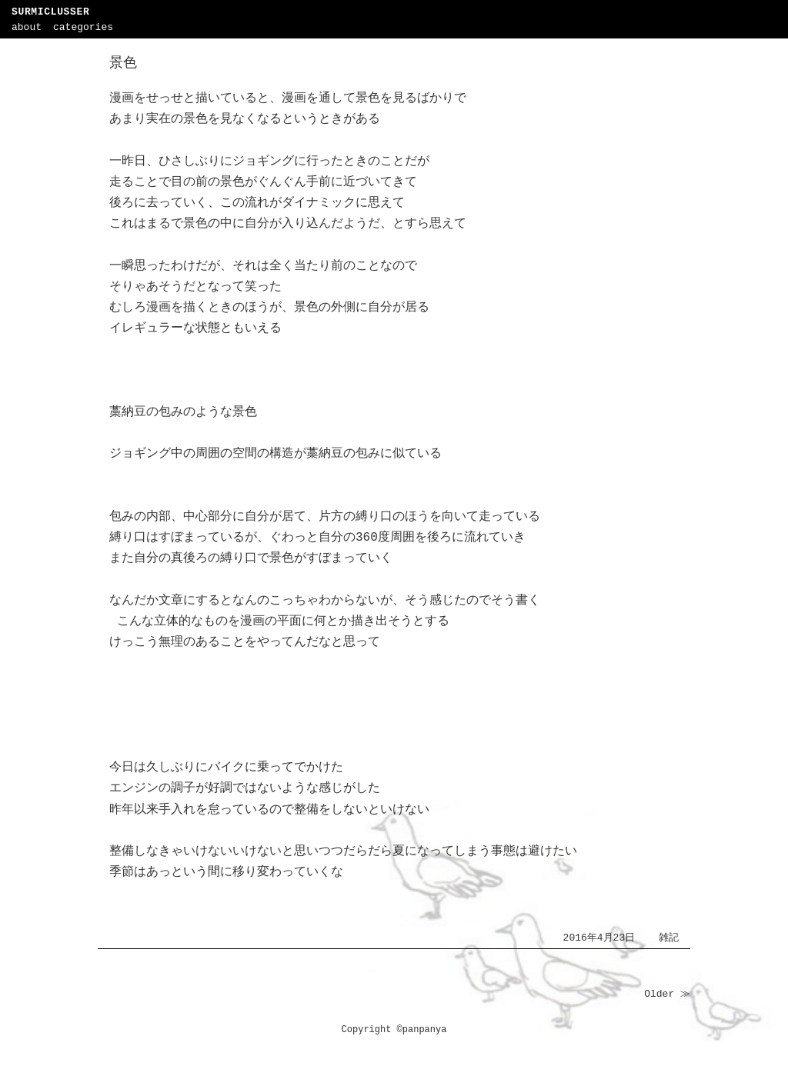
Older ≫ (667, 994)
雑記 (669, 938)
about (27, 27)
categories (83, 27)
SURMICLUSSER (50, 12)
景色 (123, 63)
